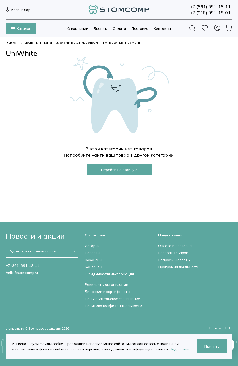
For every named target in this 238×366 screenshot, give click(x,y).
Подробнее (179, 349)
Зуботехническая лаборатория (77, 42)
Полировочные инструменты (122, 42)
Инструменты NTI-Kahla (36, 42)
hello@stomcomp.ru (22, 272)
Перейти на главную (119, 169)
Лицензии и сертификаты (107, 291)
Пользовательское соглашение (112, 298)
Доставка (139, 28)
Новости (92, 252)
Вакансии (93, 260)
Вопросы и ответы (174, 260)
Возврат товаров (173, 252)
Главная (11, 42)
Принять (212, 346)
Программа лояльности (178, 267)
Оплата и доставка (175, 245)
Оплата (119, 28)
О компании (77, 28)
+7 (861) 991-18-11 (22, 265)
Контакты (162, 28)
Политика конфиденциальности (113, 305)
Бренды (100, 28)
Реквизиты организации (106, 284)
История (92, 245)
